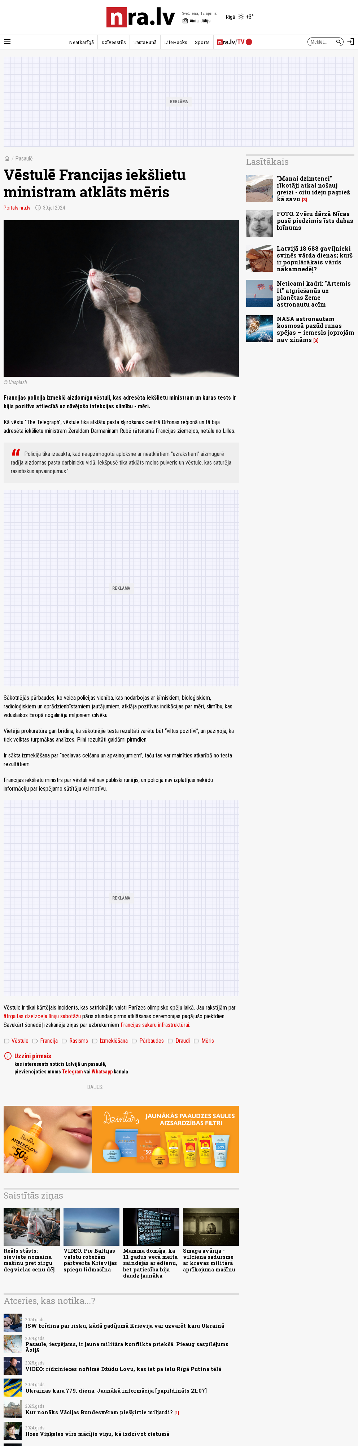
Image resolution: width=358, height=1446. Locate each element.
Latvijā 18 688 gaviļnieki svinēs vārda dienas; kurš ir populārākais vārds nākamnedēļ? (315, 259)
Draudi (178, 1041)
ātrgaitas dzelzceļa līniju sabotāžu (42, 1016)
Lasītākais (267, 161)
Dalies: (95, 1087)
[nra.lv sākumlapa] (140, 17)
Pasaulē (24, 158)
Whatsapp (102, 1071)
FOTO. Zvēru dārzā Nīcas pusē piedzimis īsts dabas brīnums (315, 220)
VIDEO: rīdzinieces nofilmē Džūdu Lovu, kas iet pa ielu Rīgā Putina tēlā (123, 1369)
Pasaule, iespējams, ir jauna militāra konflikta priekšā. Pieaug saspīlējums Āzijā (126, 1347)
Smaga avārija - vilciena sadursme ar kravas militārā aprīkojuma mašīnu (209, 1260)
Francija (45, 1041)
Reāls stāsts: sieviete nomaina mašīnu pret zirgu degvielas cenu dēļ (29, 1260)
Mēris (203, 1041)
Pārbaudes (147, 1041)
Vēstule (16, 1041)
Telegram (72, 1071)
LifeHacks (175, 42)
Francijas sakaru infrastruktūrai (155, 1024)
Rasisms (74, 1041)
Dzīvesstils (113, 42)
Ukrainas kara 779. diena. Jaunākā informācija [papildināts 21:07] (116, 1390)
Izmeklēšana (110, 1041)
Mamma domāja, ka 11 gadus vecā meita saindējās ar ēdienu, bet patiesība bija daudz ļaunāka (150, 1263)
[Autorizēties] (351, 42)
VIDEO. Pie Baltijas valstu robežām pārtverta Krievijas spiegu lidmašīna (90, 1260)
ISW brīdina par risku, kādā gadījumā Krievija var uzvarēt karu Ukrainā (124, 1325)
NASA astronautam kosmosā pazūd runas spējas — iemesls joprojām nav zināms (315, 329)
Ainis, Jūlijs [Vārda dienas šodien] (196, 21)
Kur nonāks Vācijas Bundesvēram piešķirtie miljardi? (99, 1412)
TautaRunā (145, 42)
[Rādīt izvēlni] (7, 42)
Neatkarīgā (81, 42)
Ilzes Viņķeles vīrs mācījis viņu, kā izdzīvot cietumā (97, 1433)
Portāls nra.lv (17, 208)
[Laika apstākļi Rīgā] (240, 17)
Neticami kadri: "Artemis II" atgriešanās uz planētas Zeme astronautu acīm (314, 294)
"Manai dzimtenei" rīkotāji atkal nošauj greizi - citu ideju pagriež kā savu (313, 189)
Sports (202, 42)
